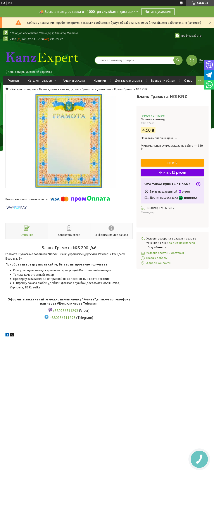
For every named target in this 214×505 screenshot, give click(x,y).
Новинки (100, 80)
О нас (188, 80)
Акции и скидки (74, 80)
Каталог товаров (40, 80)
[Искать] (178, 60)
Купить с (172, 173)
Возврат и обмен (163, 80)
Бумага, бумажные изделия (59, 89)
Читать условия (158, 12)
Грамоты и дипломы (96, 89)
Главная (13, 80)
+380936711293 (62, 318)
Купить (172, 162)
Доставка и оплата (128, 80)
